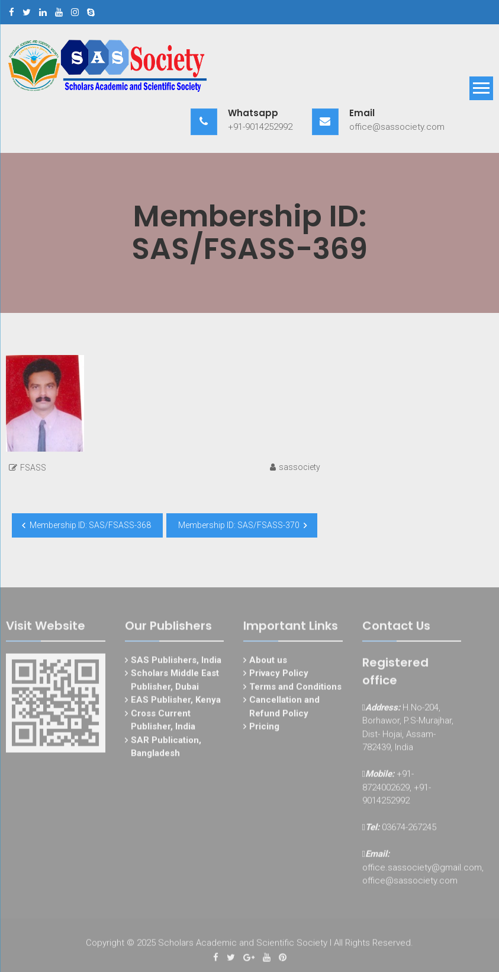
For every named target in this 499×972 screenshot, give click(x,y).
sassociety (299, 467)
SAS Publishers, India (176, 662)
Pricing (264, 729)
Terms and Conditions (295, 688)
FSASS (33, 467)
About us (268, 662)
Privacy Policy (278, 675)
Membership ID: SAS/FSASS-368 (90, 525)
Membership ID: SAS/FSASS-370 (239, 525)
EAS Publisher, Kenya (176, 702)
